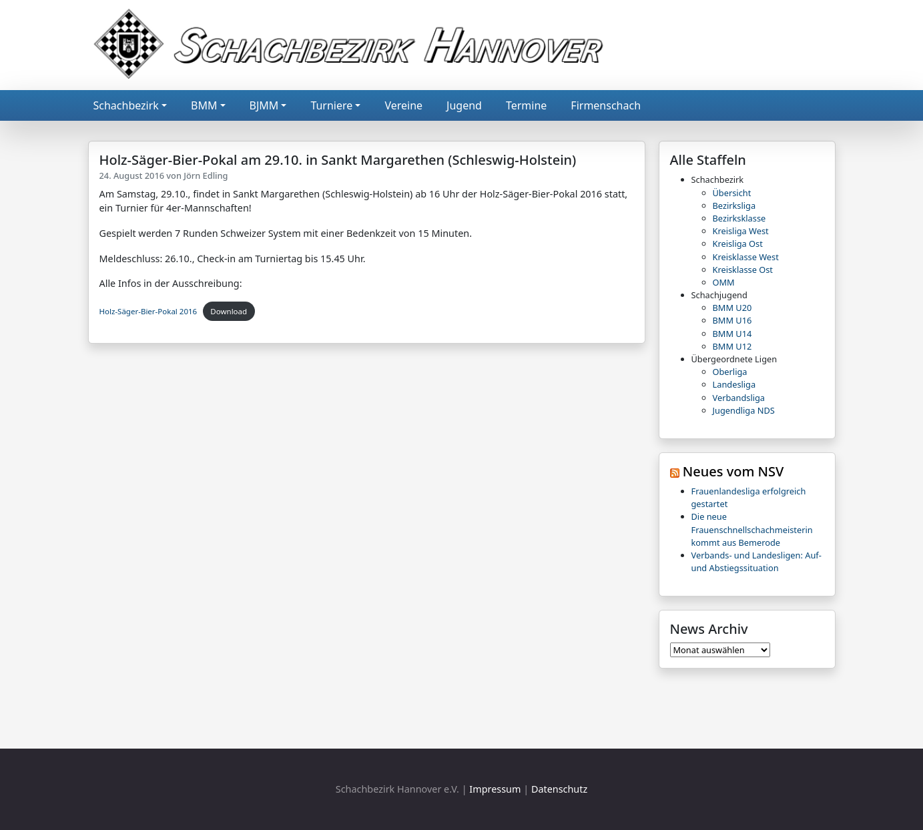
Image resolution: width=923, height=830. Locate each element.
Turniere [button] (331, 105)
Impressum (495, 789)
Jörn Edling (206, 175)
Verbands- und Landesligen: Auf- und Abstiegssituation (756, 561)
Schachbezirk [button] (126, 105)
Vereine (403, 105)
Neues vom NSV (733, 471)
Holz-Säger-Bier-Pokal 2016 (148, 311)
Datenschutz (559, 789)
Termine (526, 105)
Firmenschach (606, 105)
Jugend (464, 105)
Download (228, 311)
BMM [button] (204, 105)
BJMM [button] (264, 105)
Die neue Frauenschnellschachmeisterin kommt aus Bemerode (752, 529)
